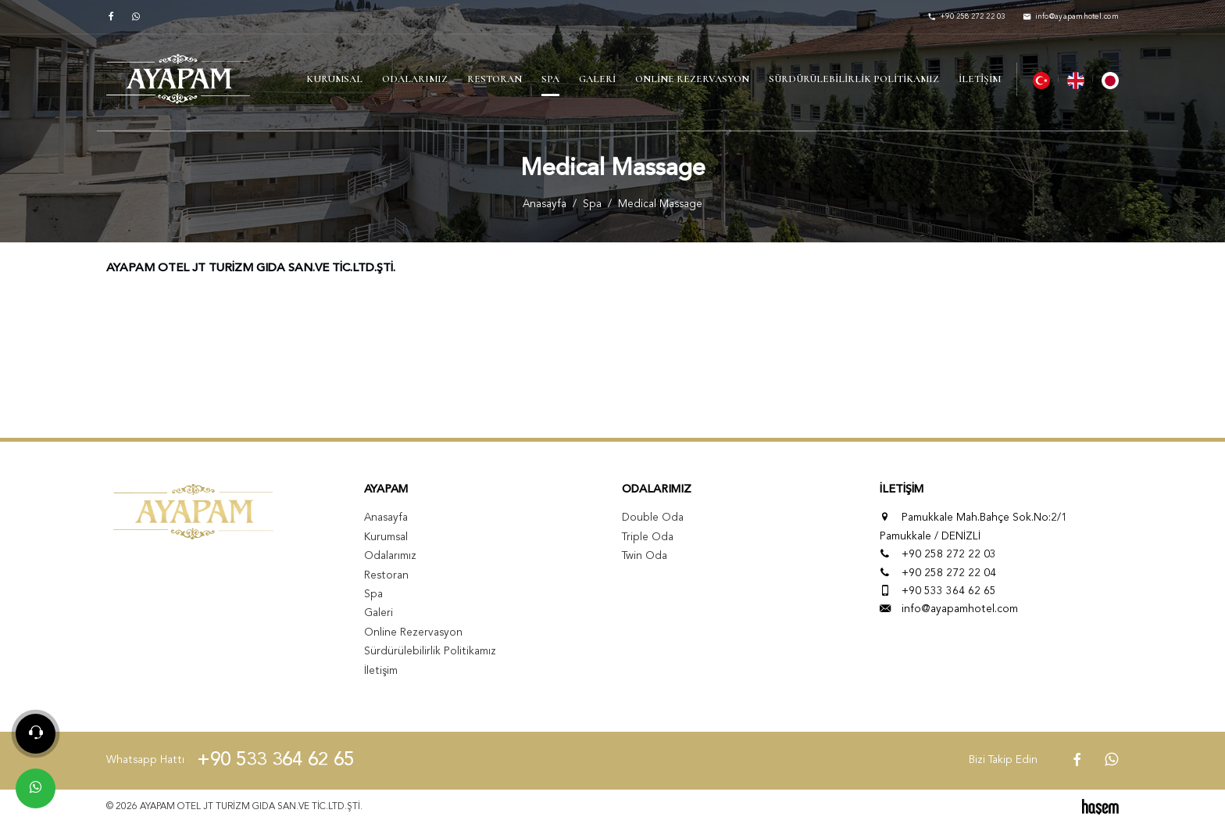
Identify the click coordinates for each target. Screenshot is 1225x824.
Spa (550, 79)
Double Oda (653, 518)
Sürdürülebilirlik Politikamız (854, 79)
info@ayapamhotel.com (960, 609)
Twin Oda (644, 556)
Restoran (494, 79)
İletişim (980, 79)
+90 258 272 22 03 (949, 555)
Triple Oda (647, 537)
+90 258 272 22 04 (949, 573)
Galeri (597, 79)
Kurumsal (334, 79)
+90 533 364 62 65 (949, 591)
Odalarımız (415, 79)
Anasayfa (544, 204)
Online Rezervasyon (692, 79)
